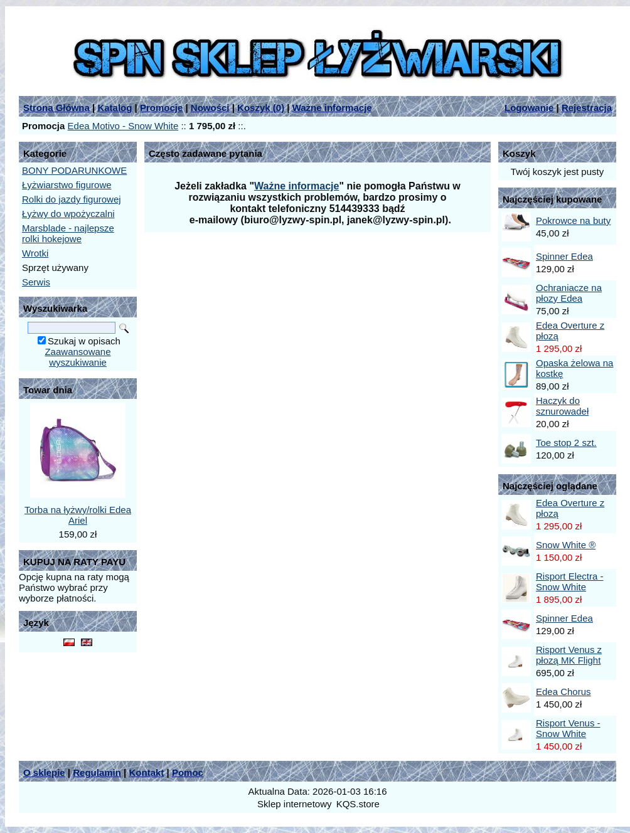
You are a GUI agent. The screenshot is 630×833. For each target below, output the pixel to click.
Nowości (210, 107)
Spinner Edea (564, 256)
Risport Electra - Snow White (570, 581)
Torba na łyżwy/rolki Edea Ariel (77, 515)
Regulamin (97, 772)
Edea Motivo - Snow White (123, 125)
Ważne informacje (332, 107)
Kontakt (146, 772)
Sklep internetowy (294, 804)
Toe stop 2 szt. (566, 442)
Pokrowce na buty (573, 220)
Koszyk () (260, 107)
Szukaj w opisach (84, 341)
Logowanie (529, 107)
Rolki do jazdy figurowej (71, 199)
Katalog (114, 107)
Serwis (36, 282)
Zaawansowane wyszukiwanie (77, 357)
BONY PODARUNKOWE (74, 170)
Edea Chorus (563, 691)
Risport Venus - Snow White (568, 728)
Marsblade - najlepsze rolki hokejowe (68, 233)
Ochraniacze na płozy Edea (569, 293)
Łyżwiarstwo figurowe (67, 184)
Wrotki (35, 253)
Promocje (161, 107)
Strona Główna (56, 107)
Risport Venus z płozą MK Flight (569, 655)
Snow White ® (565, 544)
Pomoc (187, 772)
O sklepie (44, 772)
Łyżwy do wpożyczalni (68, 213)
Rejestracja (587, 107)
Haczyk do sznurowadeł (562, 405)
